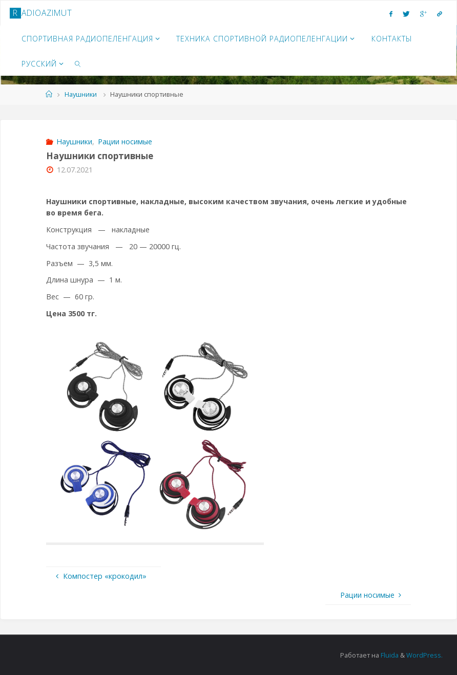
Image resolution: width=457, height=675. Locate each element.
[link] (78, 63)
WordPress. (424, 655)
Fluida (389, 655)
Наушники (81, 94)
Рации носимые (125, 141)
